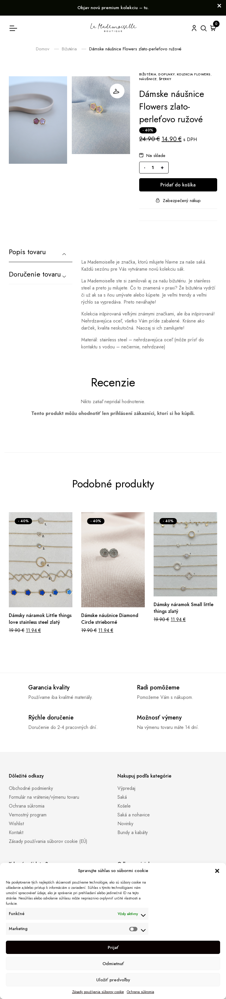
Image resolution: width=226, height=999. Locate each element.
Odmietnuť (113, 963)
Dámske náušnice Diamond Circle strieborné (109, 619)
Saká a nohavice (133, 814)
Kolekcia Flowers (194, 74)
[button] (217, 871)
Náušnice (148, 79)
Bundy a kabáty (132, 832)
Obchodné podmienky (31, 788)
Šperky (165, 79)
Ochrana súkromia (140, 992)
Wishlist (16, 823)
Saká (122, 797)
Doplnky (166, 74)
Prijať (113, 947)
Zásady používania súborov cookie (98, 992)
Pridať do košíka (178, 184)
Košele (124, 806)
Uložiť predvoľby (113, 980)
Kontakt (16, 832)
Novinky (125, 823)
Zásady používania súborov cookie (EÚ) (48, 841)
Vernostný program (27, 814)
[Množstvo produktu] (153, 167)
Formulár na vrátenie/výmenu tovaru (44, 797)
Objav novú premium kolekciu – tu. (113, 7)
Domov (42, 49)
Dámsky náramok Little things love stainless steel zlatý (40, 619)
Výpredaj (126, 788)
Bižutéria (69, 49)
